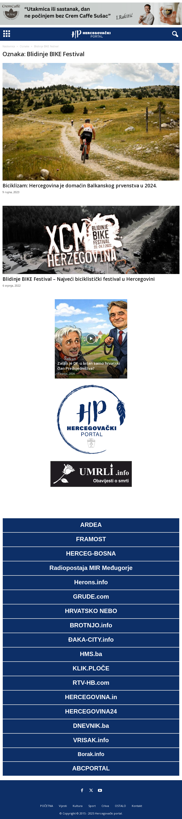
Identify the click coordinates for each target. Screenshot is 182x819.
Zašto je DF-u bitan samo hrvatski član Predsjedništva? (88, 366)
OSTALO (120, 806)
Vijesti (63, 806)
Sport (92, 806)
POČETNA (46, 806)
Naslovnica (9, 46)
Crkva (105, 806)
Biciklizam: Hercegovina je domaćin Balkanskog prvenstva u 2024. (80, 185)
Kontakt (137, 806)
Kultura (78, 806)
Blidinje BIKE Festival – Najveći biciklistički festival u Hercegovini (79, 279)
